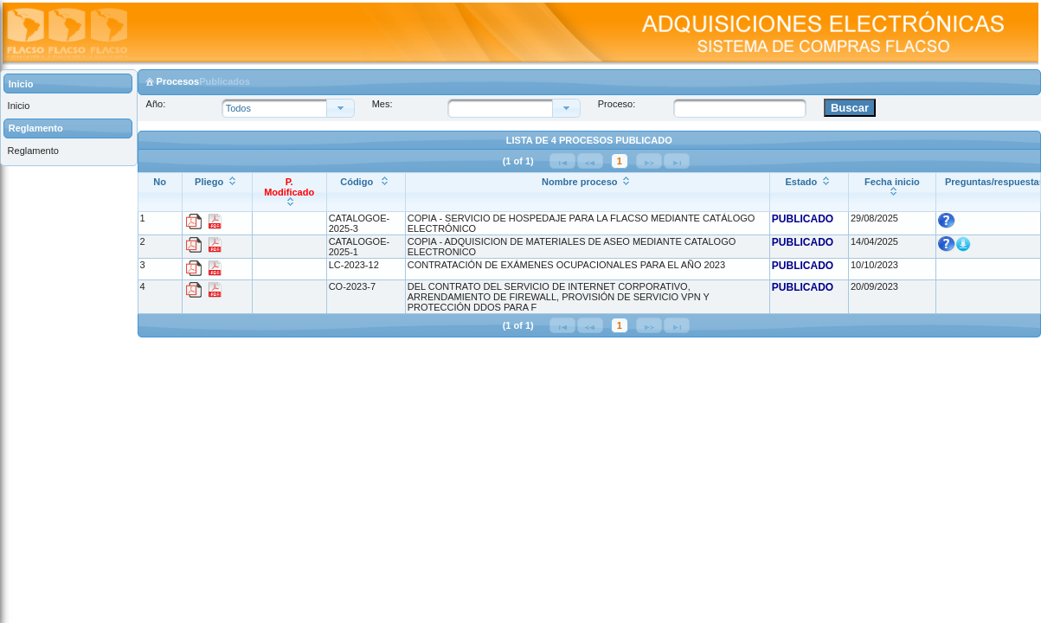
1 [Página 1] (619, 161)
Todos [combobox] (238, 108)
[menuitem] (68, 106)
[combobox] (504, 108)
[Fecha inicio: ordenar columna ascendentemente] (891, 192)
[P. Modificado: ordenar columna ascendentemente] (289, 192)
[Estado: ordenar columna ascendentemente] (808, 192)
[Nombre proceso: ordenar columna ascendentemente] (587, 192)
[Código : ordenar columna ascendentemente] (365, 192)
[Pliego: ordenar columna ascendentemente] (217, 192)
